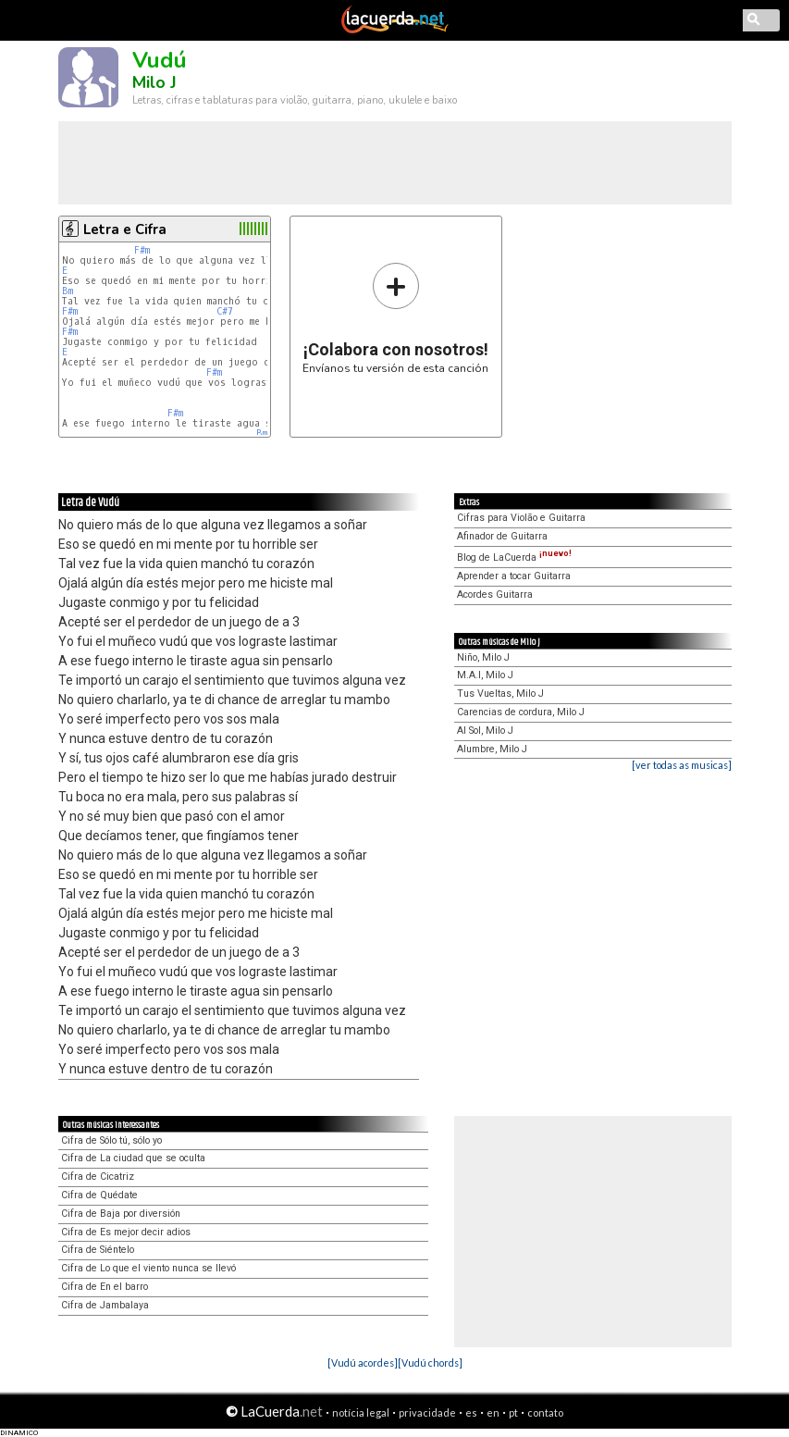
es (471, 1412)
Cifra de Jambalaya (105, 1305)
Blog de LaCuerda (514, 557)
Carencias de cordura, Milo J (521, 712)
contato (545, 1412)
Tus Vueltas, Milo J (500, 694)
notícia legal (360, 1412)
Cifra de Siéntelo (97, 1250)
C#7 (224, 311)
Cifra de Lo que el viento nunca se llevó (148, 1268)
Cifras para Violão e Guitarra (521, 518)
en (493, 1412)
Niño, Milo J (483, 657)
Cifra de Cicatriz (97, 1177)
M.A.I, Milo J (485, 675)
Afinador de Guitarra (502, 536)
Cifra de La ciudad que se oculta (133, 1158)
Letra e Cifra (124, 229)
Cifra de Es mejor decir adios (126, 1232)
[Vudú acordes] (362, 1362)
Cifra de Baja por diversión (120, 1214)
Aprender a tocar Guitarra (514, 576)
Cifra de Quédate (99, 1195)
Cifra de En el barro (104, 1287)
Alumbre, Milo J (492, 749)
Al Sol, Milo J (485, 731)
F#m (142, 250)
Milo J (154, 82)
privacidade (427, 1412)
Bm (67, 291)
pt (513, 1412)
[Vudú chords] (430, 1362)
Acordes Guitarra (495, 594)
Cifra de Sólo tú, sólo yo (111, 1140)
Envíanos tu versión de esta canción (395, 318)
